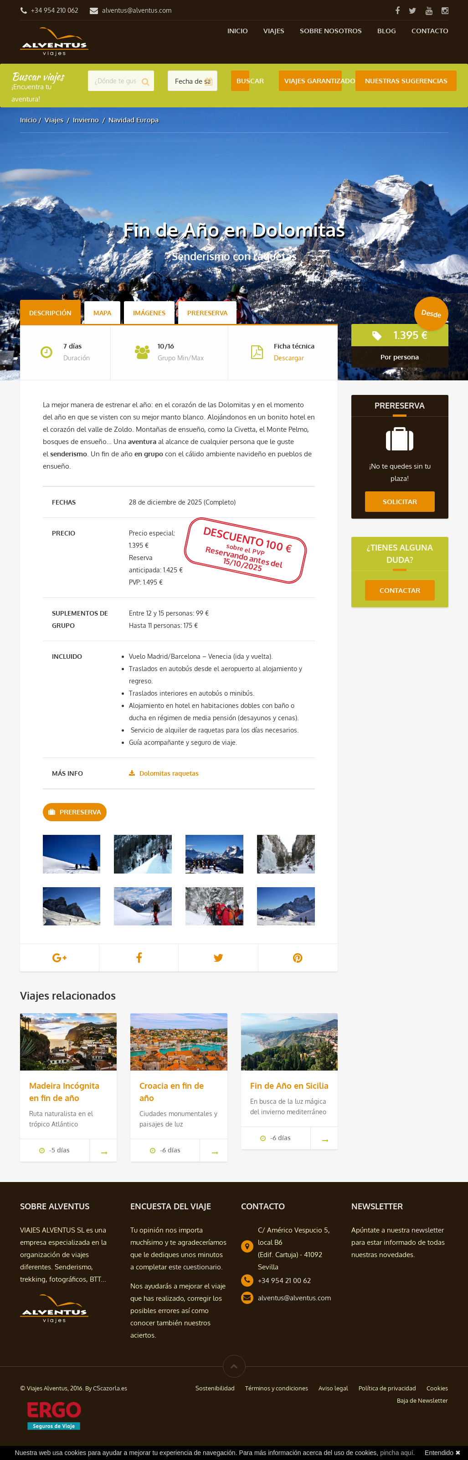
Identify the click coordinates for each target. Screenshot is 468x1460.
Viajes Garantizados (313, 80)
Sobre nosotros (331, 30)
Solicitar (400, 501)
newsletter (427, 1230)
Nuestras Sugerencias (406, 80)
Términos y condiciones (276, 1388)
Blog (386, 30)
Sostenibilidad (215, 1388)
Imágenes (149, 313)
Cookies (437, 1388)
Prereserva (207, 313)
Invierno (86, 120)
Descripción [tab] (50, 313)
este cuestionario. (196, 1267)
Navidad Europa (133, 120)
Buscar (243, 80)
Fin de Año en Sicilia (289, 1086)
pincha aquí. (397, 1452)
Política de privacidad (387, 1388)
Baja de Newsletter (422, 1400)
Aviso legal (333, 1388)
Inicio (237, 30)
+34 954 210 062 (54, 10)
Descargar (289, 358)
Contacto (429, 30)
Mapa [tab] (102, 313)
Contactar (400, 590)
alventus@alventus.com (136, 10)
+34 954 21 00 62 (284, 1280)
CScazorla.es (110, 1388)
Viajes (273, 30)
